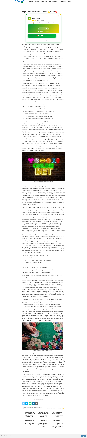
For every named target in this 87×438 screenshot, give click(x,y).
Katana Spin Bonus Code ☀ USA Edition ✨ (55, 408)
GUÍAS (70, 1)
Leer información (21, 435)
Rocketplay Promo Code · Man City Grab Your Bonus (32, 408)
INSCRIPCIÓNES (53, 1)
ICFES (37, 1)
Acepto (83, 436)
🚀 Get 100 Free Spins (41, 35)
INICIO (31, 1)
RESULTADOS (62, 1)
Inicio (23, 9)
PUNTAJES (44, 1)
